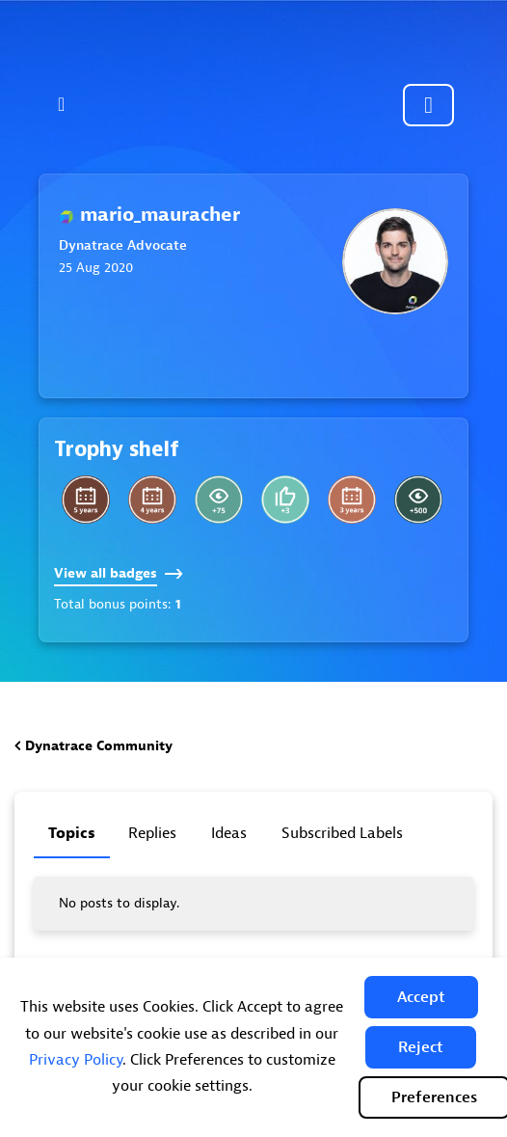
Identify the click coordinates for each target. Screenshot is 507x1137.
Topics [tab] (71, 833)
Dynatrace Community (99, 746)
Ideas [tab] (229, 833)
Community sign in (428, 105)
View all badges (118, 573)
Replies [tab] (152, 833)
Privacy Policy (75, 1059)
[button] (421, 997)
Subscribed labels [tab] (342, 833)
